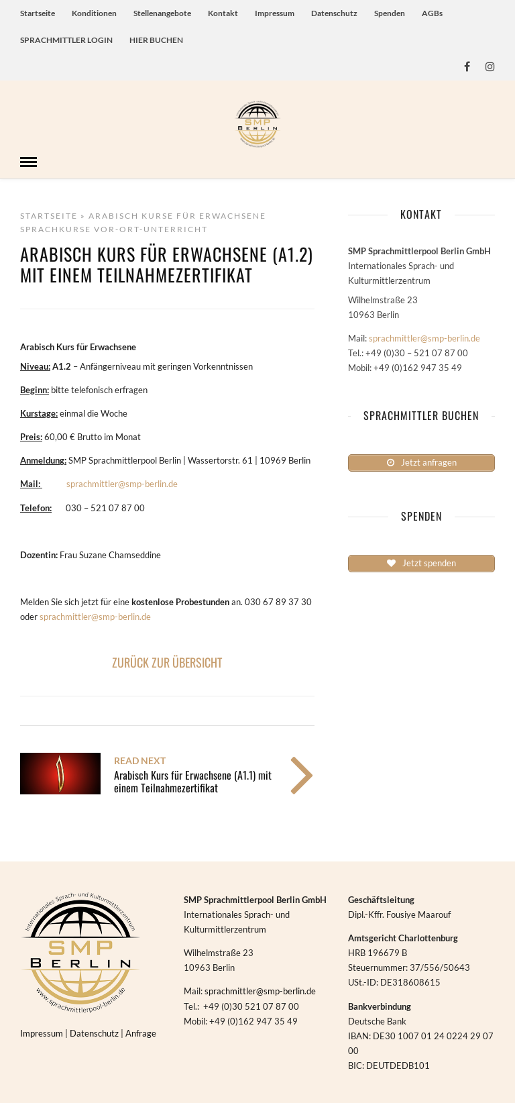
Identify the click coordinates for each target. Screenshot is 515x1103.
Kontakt (223, 13)
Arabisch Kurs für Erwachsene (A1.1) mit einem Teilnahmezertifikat (193, 780)
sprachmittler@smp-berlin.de (122, 482)
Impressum (274, 13)
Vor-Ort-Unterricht (151, 228)
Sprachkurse (55, 228)
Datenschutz (334, 13)
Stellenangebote (162, 13)
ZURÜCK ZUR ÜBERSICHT (167, 661)
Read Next (140, 759)
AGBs (432, 13)
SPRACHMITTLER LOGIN (66, 40)
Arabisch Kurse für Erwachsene (177, 214)
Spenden (389, 13)
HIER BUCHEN (156, 40)
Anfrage (140, 1032)
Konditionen (94, 13)
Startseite (37, 13)
